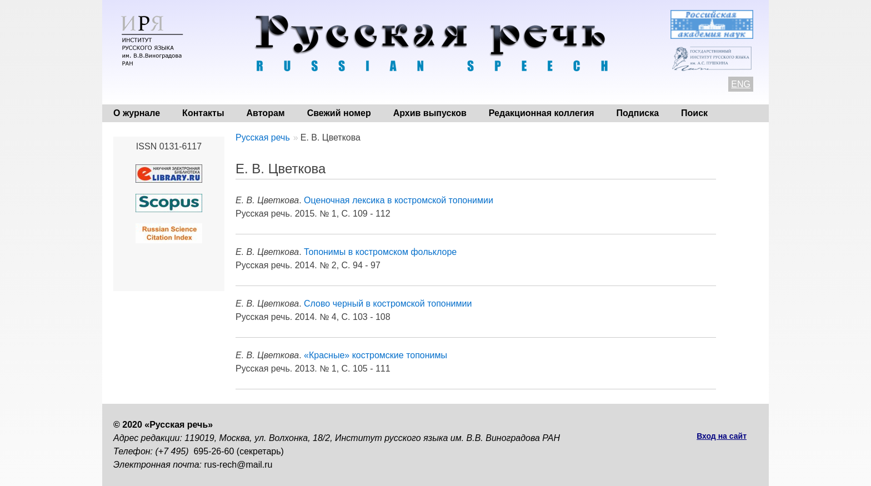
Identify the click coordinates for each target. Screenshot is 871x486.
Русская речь (263, 137)
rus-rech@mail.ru (238, 464)
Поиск (694, 113)
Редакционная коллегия (541, 113)
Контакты (203, 113)
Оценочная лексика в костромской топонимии (398, 200)
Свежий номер (339, 113)
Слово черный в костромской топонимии (388, 303)
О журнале (136, 113)
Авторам (266, 113)
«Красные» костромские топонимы (375, 355)
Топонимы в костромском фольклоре (380, 252)
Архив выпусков (430, 113)
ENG (740, 84)
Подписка (638, 113)
